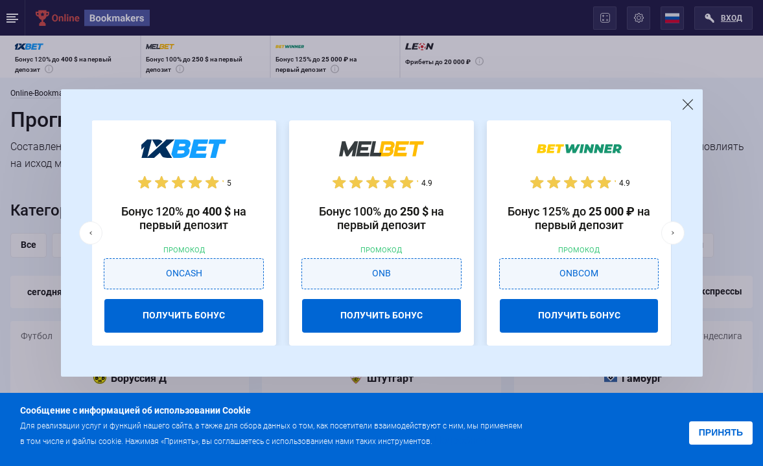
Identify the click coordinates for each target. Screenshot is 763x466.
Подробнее (460, 440)
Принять (721, 432)
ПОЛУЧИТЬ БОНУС (184, 315)
